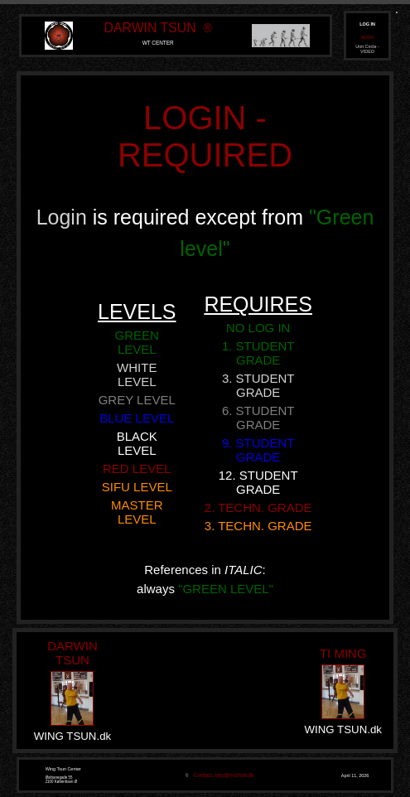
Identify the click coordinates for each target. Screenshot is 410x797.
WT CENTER (158, 43)
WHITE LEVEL (137, 374)
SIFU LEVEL (137, 487)
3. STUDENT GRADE (258, 385)
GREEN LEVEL (137, 342)
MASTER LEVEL (137, 512)
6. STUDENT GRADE (258, 417)
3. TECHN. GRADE (258, 526)
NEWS (367, 37)
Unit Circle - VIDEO (367, 49)
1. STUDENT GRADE (258, 353)
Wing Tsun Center (63, 768)
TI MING (343, 653)
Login (64, 217)
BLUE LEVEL (136, 418)
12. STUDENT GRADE (258, 482)
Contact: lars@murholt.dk (222, 775)
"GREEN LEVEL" (225, 589)
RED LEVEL (137, 468)
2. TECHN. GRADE (258, 507)
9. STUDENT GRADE (258, 450)
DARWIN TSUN (150, 28)
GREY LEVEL (137, 400)
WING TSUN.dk (72, 736)
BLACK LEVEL (137, 443)
